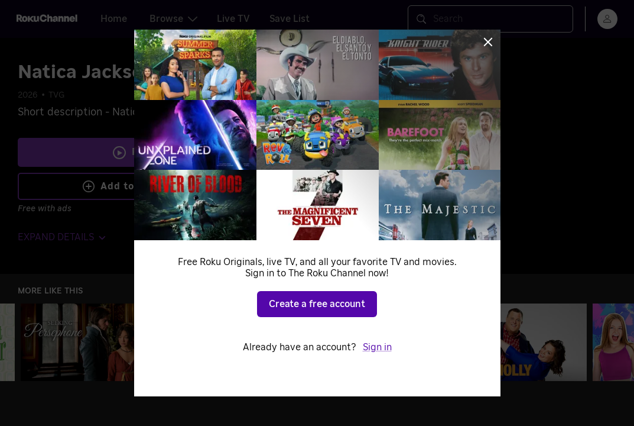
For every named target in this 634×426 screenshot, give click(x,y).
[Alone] (232, 342)
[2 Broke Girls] (375, 342)
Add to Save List (133, 186)
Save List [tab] (289, 19)
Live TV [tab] (233, 19)
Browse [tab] (173, 19)
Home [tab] (113, 19)
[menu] (607, 19)
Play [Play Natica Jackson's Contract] (142, 152)
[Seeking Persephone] (89, 342)
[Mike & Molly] (518, 342)
